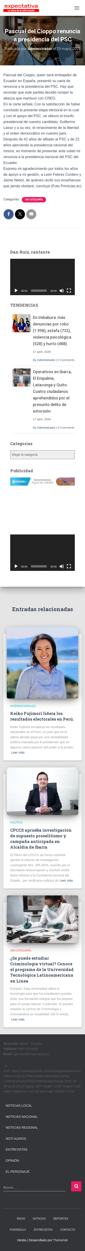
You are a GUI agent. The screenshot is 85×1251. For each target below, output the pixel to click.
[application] (42, 277)
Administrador (46, 360)
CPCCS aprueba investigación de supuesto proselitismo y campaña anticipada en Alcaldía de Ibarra (41, 838)
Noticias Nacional (22, 1116)
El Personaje (17, 1171)
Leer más (17, 752)
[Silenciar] (61, 290)
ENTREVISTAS (43, 1229)
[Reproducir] (16, 290)
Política (16, 822)
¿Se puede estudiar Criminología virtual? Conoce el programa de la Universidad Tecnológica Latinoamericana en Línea (42, 969)
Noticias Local (19, 1105)
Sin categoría (34, 199)
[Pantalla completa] (69, 290)
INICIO (21, 1218)
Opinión (12, 1160)
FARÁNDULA (18, 1229)
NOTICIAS (39, 1218)
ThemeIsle (60, 1240)
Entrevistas (16, 1149)
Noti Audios (16, 1138)
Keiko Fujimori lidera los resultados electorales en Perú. (42, 716)
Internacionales (23, 706)
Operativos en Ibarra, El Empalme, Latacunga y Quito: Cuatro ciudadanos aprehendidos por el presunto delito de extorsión (52, 391)
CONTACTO (67, 1229)
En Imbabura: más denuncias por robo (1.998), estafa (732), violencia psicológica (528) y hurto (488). (52, 330)
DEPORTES (60, 1218)
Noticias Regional (22, 1127)
